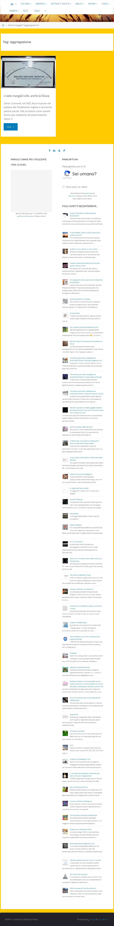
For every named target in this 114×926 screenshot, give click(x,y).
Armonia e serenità (77, 731)
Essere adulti (75, 313)
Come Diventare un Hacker (80, 299)
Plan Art (22, 216)
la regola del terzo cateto (79, 488)
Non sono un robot (76, 186)
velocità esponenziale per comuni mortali (85, 860)
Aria (71, 745)
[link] (45, 10)
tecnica (30, 216)
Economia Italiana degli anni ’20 (82, 843)
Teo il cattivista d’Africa (78, 787)
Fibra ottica (74, 513)
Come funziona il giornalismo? (81, 427)
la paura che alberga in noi (80, 759)
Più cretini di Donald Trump (80, 575)
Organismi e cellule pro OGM (80, 829)
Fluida (92, 919)
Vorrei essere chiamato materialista (83, 815)
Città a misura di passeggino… (81, 474)
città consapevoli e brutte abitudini (83, 888)
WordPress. (103, 919)
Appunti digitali (76, 525)
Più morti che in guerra (78, 874)
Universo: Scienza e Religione (81, 801)
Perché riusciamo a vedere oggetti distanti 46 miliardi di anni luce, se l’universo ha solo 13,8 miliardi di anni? (86, 410)
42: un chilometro (76, 542)
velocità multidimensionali (80, 667)
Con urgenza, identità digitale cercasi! (84, 327)
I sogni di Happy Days (78, 622)
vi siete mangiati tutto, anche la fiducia (27, 95)
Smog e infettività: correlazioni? (81, 589)
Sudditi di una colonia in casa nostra (83, 249)
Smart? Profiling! (76, 499)
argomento (74, 714)
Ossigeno (73, 653)
